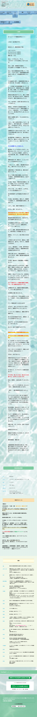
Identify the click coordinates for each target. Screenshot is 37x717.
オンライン (5, 699)
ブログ (13, 699)
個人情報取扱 (9, 701)
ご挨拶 (4, 701)
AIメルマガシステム (15, 698)
